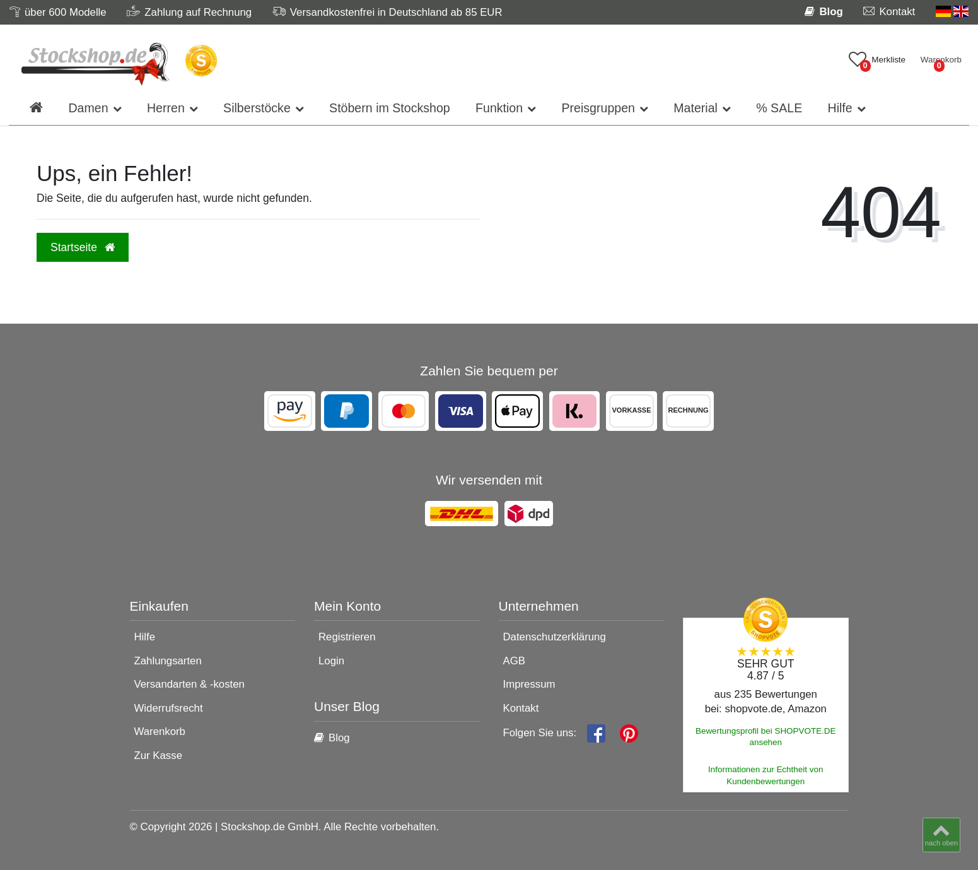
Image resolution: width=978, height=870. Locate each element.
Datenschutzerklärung (554, 637)
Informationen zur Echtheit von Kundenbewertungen (765, 775)
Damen (88, 108)
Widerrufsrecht (168, 708)
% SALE (779, 108)
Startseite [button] (82, 247)
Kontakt (521, 708)
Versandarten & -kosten (189, 684)
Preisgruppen (598, 108)
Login (331, 661)
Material (695, 108)
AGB (514, 661)
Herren (166, 108)
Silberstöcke (257, 108)
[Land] (952, 12)
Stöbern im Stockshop (389, 108)
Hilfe (839, 108)
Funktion (499, 108)
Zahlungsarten (168, 661)
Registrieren (346, 637)
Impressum (529, 684)
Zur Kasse (158, 755)
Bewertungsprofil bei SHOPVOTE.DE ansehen (766, 737)
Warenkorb (159, 732)
